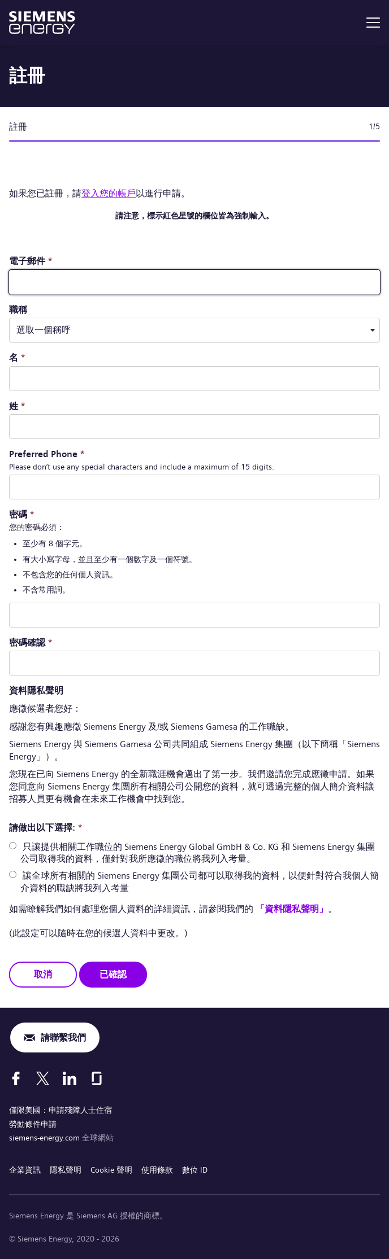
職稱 (18, 309)
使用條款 (157, 1169)
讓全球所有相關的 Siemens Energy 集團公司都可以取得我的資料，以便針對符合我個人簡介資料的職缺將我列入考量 (199, 881)
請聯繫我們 (63, 1037)
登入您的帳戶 (108, 193)
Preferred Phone (47, 454)
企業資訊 (25, 1169)
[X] (42, 1078)
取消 (43, 974)
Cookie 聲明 (111, 1169)
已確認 (113, 974)
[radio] (12, 845)
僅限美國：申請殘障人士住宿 (60, 1110)
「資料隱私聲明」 (292, 908)
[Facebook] (16, 1078)
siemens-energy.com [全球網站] (45, 1137)
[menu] (373, 22)
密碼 (21, 514)
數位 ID (195, 1169)
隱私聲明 (65, 1169)
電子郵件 (31, 261)
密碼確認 (31, 642)
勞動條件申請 (33, 1124)
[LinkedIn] (69, 1078)
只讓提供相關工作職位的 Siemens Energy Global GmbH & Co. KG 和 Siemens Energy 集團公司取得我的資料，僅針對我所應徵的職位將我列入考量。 (197, 853)
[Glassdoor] (96, 1078)
